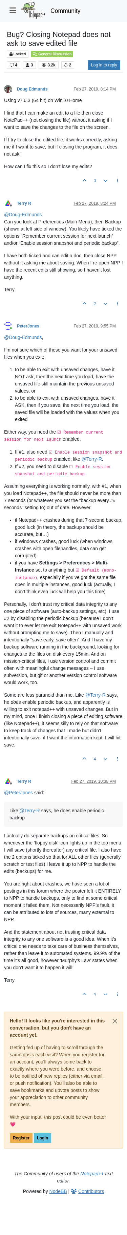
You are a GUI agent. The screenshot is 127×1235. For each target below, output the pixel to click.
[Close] (115, 1021)
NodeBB (58, 1191)
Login (42, 1138)
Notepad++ (92, 1173)
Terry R (24, 203)
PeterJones (28, 326)
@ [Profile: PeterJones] (18, 792)
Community (65, 10)
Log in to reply (104, 65)
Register (21, 1138)
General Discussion (52, 54)
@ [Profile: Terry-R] (92, 459)
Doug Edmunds (32, 89)
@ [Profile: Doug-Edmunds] (23, 214)
